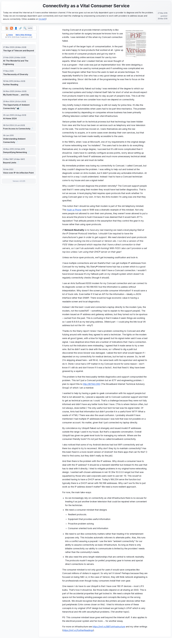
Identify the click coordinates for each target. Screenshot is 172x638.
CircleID (42, 19)
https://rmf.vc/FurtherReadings (78, 630)
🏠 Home (8, 35)
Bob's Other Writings (24, 35)
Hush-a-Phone (74, 209)
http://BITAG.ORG (91, 384)
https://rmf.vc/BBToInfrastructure (109, 626)
